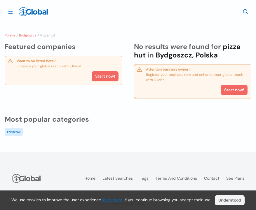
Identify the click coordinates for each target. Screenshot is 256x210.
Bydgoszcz (27, 35)
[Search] (245, 11)
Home (89, 178)
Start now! (105, 76)
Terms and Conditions (176, 178)
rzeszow (13, 132)
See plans (235, 178)
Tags (144, 178)
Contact (211, 178)
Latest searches (117, 178)
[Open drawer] (10, 11)
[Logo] (33, 12)
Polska (10, 35)
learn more (112, 199)
